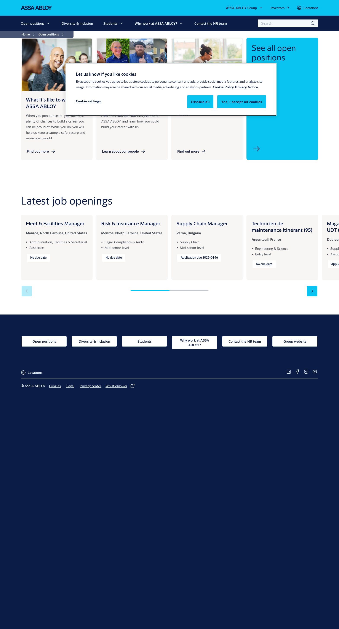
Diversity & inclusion (77, 23)
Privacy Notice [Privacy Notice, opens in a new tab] (246, 87)
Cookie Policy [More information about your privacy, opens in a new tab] (223, 87)
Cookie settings (88, 101)
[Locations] (307, 8)
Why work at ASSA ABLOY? (156, 23)
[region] (171, 89)
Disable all (200, 101)
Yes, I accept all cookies (241, 101)
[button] (48, 23)
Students (110, 23)
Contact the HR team (210, 23)
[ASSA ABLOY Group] (244, 7)
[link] (280, 7)
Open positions (32, 23)
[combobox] (288, 23)
